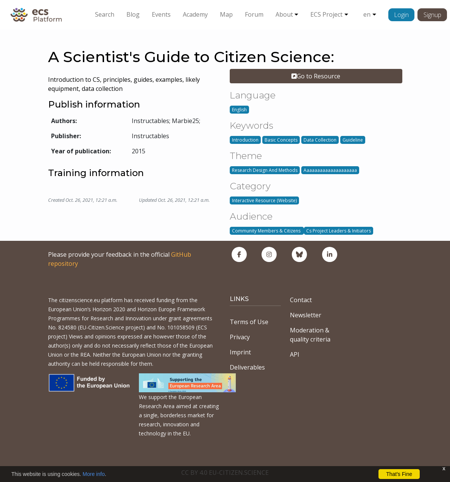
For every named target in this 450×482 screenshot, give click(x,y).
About (284, 14)
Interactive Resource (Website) (264, 200)
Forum (254, 14)
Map (226, 14)
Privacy (240, 337)
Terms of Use (249, 322)
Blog (133, 14)
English (239, 109)
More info (93, 474)
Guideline (353, 140)
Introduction (245, 140)
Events (161, 14)
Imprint (240, 352)
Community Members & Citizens (267, 231)
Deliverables (247, 367)
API (294, 354)
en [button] (367, 14)
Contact (301, 300)
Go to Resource (315, 76)
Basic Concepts (281, 140)
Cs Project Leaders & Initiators (338, 231)
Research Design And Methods (264, 170)
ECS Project (326, 14)
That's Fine (399, 474)
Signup (432, 15)
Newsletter (305, 315)
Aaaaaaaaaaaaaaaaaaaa (330, 170)
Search (104, 14)
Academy (195, 14)
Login (401, 15)
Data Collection (320, 140)
